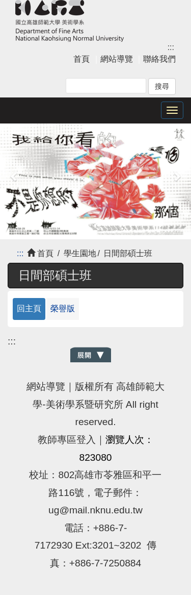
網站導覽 (116, 59)
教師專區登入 (67, 439)
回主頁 (29, 308)
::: (171, 47)
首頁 (81, 59)
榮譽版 (62, 308)
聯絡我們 (159, 59)
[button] (14, 176)
